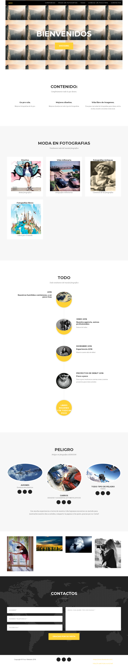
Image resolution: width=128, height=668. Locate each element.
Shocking (64, 46)
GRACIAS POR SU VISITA (64, 636)
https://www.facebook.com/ (102, 659)
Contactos (116, 5)
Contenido (50, 5)
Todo (82, 5)
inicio (10, 5)
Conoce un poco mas (98, 5)
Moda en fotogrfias (68, 5)
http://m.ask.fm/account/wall (103, 663)
